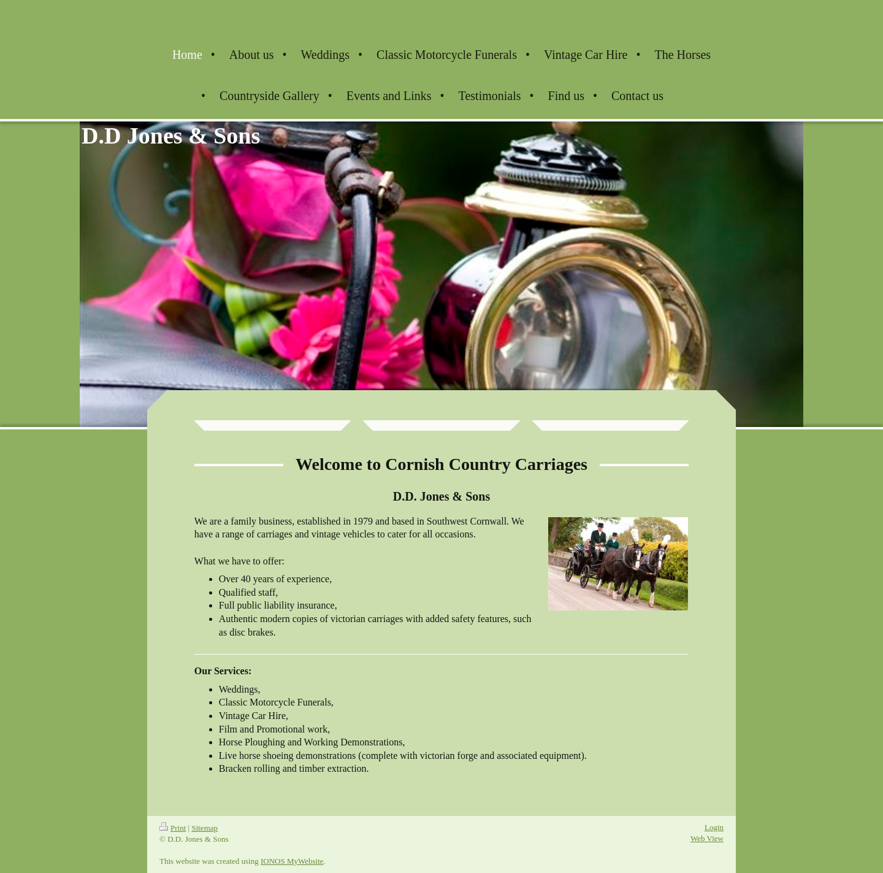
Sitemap (204, 828)
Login (714, 827)
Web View (707, 838)
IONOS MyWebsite (292, 861)
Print (172, 828)
